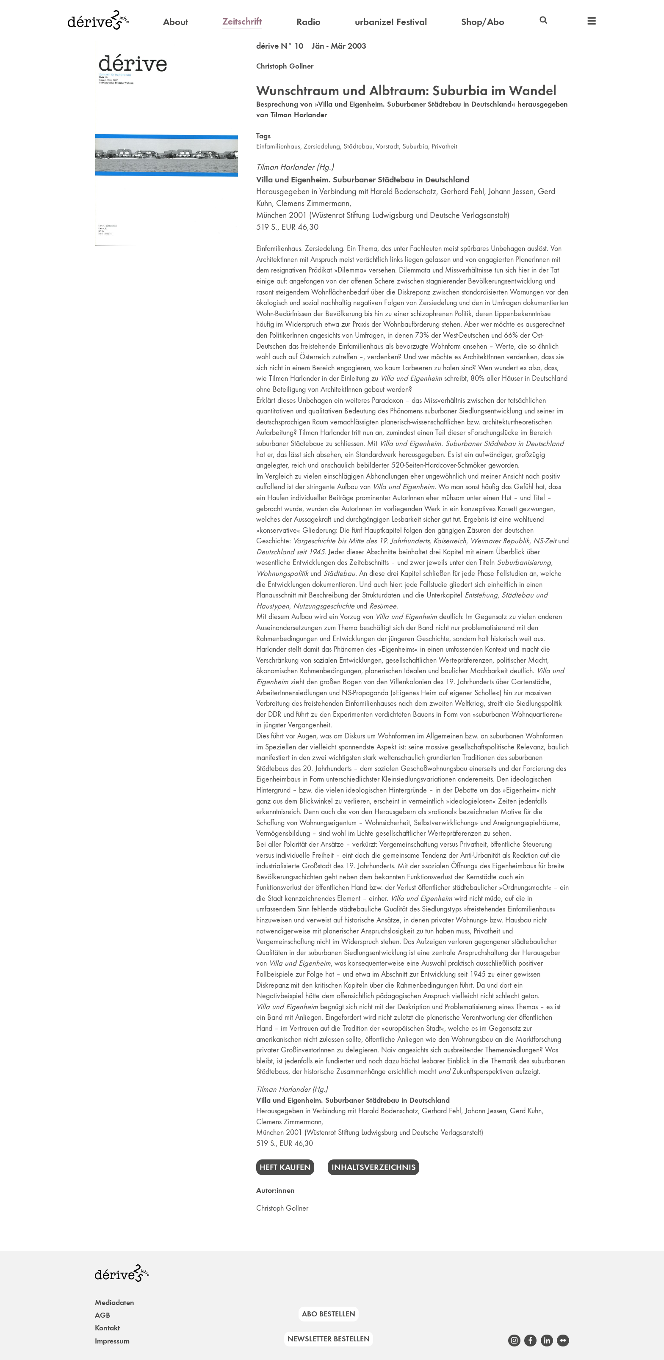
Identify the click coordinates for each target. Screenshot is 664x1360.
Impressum (112, 1341)
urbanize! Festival (391, 22)
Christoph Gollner (284, 66)
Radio (308, 22)
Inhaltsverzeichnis (374, 1167)
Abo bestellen (328, 1314)
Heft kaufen (285, 1167)
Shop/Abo (482, 22)
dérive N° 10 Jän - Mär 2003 (311, 46)
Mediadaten (114, 1302)
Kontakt (107, 1327)
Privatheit (444, 146)
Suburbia (415, 146)
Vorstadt (387, 146)
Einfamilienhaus (278, 146)
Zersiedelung (322, 146)
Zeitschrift (242, 21)
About (175, 22)
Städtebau (358, 146)
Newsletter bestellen (329, 1338)
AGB (102, 1315)
